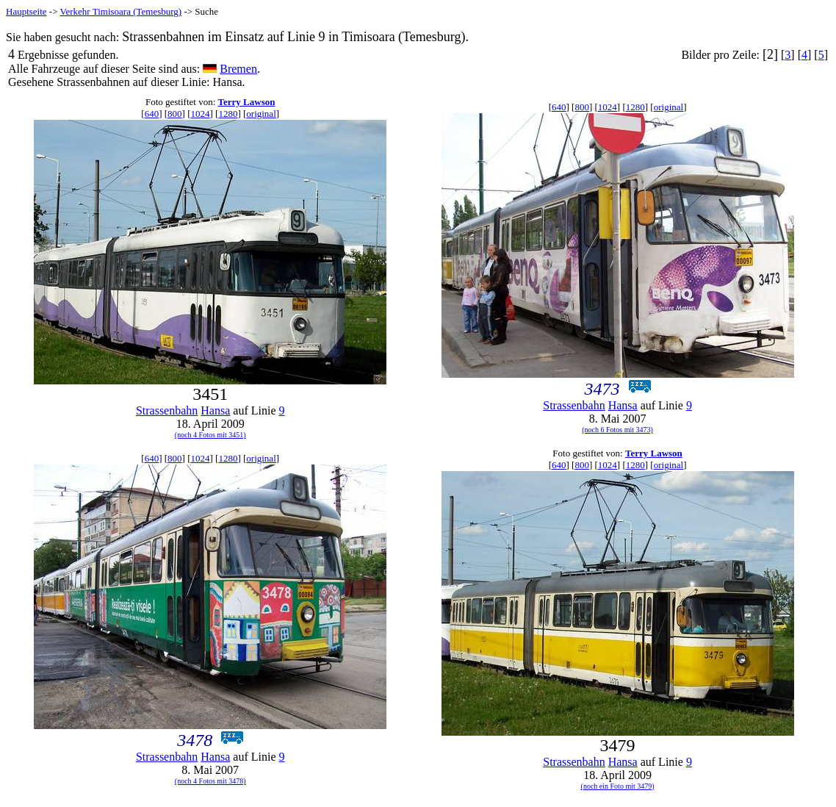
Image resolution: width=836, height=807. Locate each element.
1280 (227, 113)
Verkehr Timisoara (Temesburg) (121, 11)
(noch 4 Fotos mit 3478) (210, 781)
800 (174, 113)
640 (152, 113)
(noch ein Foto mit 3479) (618, 786)
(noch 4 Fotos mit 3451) (210, 435)
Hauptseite (26, 11)
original (260, 113)
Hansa (215, 410)
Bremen (238, 68)
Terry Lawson (246, 101)
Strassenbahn (167, 410)
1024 (199, 113)
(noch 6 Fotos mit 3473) (617, 430)
